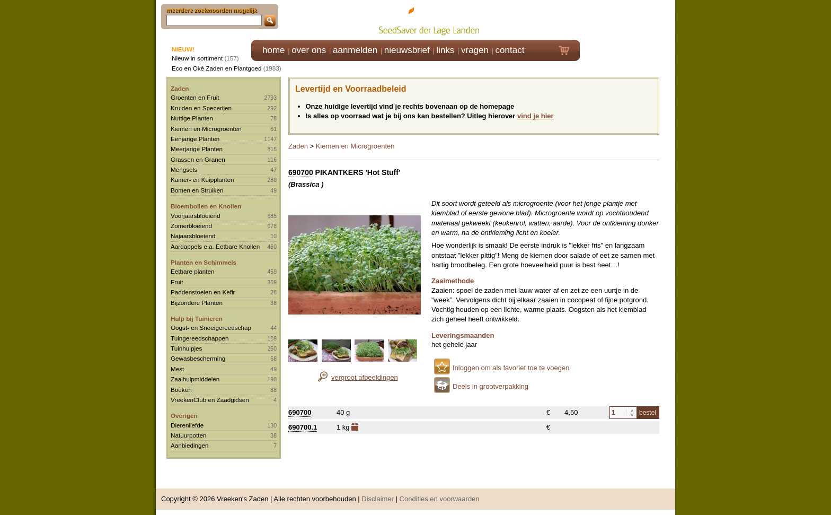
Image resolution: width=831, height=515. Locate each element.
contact (510, 50)
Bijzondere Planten (197, 302)
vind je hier (535, 116)
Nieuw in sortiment (197, 58)
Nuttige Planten (192, 118)
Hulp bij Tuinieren (197, 318)
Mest (177, 368)
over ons (308, 50)
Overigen (184, 415)
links (445, 50)
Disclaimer (377, 499)
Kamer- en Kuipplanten (202, 179)
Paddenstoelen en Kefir (203, 292)
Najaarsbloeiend (193, 235)
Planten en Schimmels (203, 262)
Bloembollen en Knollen (206, 206)
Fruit (177, 281)
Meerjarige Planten (197, 148)
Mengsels (184, 169)
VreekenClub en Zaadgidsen (210, 399)
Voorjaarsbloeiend (195, 215)
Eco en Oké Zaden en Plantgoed (217, 68)
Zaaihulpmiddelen (195, 379)
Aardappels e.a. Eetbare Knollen (215, 246)
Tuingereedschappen (199, 338)
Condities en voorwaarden (440, 499)
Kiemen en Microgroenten (206, 128)
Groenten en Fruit (195, 97)
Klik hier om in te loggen (628, 19)
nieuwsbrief (407, 50)
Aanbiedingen (190, 445)
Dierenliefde (187, 425)
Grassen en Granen (198, 159)
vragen (475, 50)
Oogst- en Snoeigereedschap (211, 327)
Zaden (180, 88)
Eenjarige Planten (195, 138)
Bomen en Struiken (197, 190)
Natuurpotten (189, 435)
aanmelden (355, 50)
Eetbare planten (193, 271)
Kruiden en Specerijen (201, 107)
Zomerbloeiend (191, 225)
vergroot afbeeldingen (364, 377)
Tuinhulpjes (186, 348)
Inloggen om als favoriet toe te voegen (511, 368)
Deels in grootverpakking (490, 386)
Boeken (181, 389)
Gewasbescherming (198, 358)
